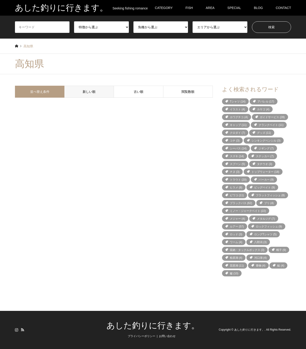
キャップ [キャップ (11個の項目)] (238, 125)
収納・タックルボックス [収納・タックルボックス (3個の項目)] (247, 250)
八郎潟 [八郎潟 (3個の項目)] (260, 242)
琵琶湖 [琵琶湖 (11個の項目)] (237, 265)
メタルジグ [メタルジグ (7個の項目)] (266, 218)
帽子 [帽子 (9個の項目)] (281, 250)
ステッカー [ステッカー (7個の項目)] (265, 156)
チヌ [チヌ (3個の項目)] (235, 171)
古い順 (138, 92)
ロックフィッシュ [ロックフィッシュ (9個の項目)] (269, 226)
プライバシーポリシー (141, 336)
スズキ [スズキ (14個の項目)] (237, 156)
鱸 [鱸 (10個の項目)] (234, 273)
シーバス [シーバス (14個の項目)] (238, 148)
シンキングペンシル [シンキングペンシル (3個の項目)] (265, 140)
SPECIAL (234, 8)
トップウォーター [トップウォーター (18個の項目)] (265, 171)
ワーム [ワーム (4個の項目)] (236, 242)
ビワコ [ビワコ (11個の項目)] (237, 195)
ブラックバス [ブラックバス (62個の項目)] (241, 203)
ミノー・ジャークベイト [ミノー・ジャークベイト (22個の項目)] (248, 211)
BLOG (258, 8)
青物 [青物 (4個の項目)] (261, 265)
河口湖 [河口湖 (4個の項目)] (260, 257)
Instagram (16, 329)
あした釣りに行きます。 (153, 325)
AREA (210, 8)
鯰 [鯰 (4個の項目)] (280, 265)
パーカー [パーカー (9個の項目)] (266, 179)
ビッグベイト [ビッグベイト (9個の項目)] (264, 187)
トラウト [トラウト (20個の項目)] (238, 179)
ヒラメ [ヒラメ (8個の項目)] (236, 187)
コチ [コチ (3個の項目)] (235, 140)
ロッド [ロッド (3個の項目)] (236, 234)
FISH (189, 8)
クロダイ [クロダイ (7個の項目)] (237, 132)
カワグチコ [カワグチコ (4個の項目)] (239, 117)
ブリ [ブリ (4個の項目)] (269, 203)
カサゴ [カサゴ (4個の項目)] (263, 109)
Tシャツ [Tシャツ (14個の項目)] (237, 101)
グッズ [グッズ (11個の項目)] (264, 132)
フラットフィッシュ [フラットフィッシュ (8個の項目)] (270, 195)
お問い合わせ (167, 336)
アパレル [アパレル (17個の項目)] (265, 101)
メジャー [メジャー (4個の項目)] (237, 218)
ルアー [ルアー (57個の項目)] (237, 226)
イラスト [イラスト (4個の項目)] (237, 109)
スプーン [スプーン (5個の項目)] (237, 164)
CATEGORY (164, 8)
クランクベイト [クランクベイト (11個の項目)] (271, 125)
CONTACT (283, 8)
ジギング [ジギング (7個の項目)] (266, 148)
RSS (22, 329)
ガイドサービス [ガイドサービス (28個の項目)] (272, 117)
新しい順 (89, 92)
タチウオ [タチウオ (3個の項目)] (264, 164)
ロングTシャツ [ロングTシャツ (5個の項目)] (265, 234)
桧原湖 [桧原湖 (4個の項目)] (236, 257)
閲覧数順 (188, 92)
